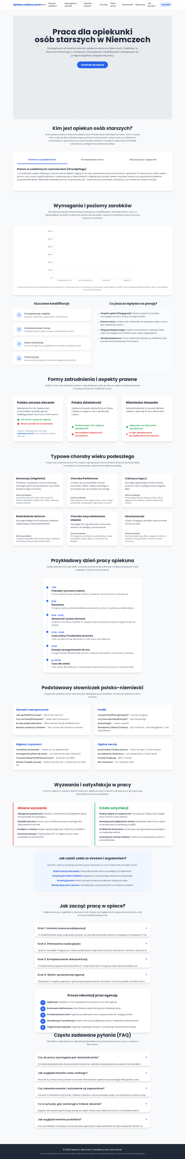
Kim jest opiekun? (52, 4)
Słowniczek (127, 4)
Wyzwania (140, 4)
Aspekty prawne (88, 4)
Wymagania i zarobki (71, 4)
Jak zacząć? (151, 4)
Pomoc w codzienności (42, 162)
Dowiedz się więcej (92, 64)
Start (43, 4)
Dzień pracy (113, 4)
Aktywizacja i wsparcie (142, 162)
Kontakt (166, 4)
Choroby (103, 4)
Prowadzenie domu (92, 162)
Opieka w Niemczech (27, 4)
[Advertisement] (92, 87)
